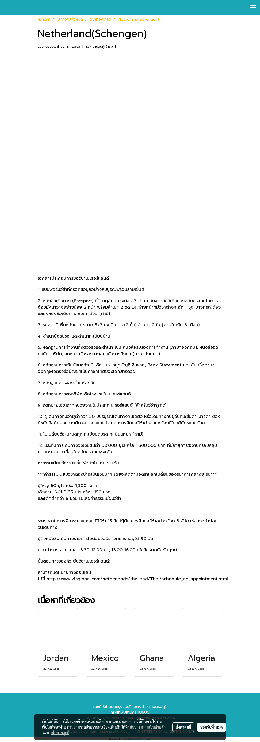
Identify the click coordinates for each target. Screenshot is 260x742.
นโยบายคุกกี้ (60, 732)
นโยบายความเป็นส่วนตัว (147, 727)
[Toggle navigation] (253, 7)
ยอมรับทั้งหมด (211, 727)
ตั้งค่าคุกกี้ (183, 727)
